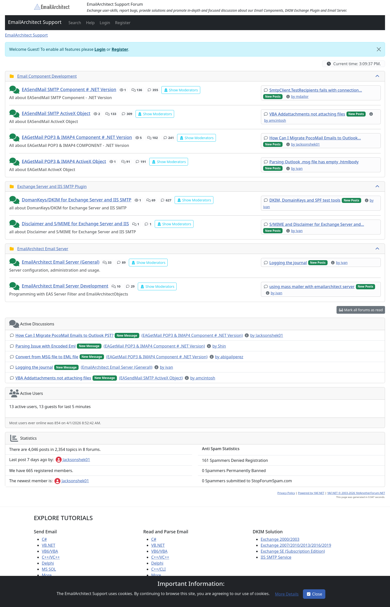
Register (120, 49)
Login (100, 49)
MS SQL (49, 569)
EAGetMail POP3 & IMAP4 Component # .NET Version (77, 137)
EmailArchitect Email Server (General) (60, 262)
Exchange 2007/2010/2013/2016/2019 (296, 545)
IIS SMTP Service (276, 557)
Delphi (48, 563)
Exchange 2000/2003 (280, 539)
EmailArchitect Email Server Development (65, 286)
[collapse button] (378, 76)
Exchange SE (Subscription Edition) (293, 551)
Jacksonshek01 (73, 459)
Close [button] (314, 594)
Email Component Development (47, 76)
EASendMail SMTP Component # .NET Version (69, 89)
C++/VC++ (51, 557)
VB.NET (48, 545)
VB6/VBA (50, 551)
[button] (74, 23)
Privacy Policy (286, 493)
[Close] (379, 49)
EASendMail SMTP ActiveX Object (56, 113)
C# (44, 539)
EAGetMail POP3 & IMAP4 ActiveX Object (64, 161)
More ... (49, 575)
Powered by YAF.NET (311, 493)
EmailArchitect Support (34, 22)
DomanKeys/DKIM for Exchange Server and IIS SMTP (77, 200)
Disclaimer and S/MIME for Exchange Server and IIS (75, 224)
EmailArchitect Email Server (42, 248)
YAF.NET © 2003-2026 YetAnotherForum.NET (356, 493)
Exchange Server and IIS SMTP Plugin (52, 186)
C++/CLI (158, 569)
